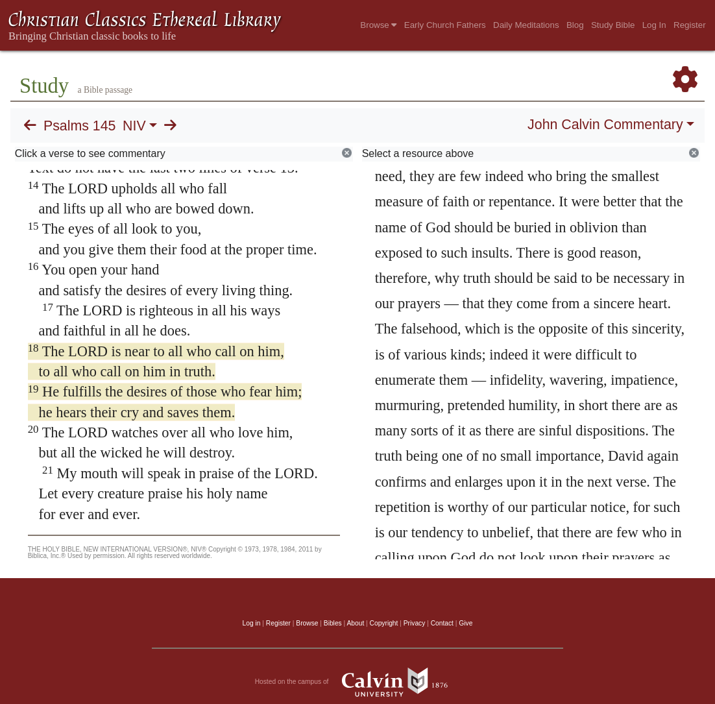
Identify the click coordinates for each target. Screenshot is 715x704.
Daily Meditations (526, 25)
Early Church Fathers (445, 25)
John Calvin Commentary (605, 124)
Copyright (384, 623)
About (355, 623)
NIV (134, 126)
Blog (575, 25)
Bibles (333, 623)
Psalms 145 (79, 126)
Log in (252, 623)
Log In (654, 25)
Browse (378, 25)
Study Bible (613, 25)
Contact (442, 623)
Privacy (415, 623)
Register (689, 25)
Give (465, 623)
